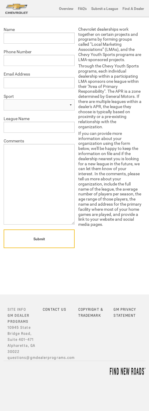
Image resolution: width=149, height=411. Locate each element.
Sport (9, 96)
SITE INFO (17, 309)
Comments (14, 141)
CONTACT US (54, 309)
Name (9, 29)
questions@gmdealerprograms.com (41, 357)
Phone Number (18, 51)
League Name (16, 118)
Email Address (17, 74)
